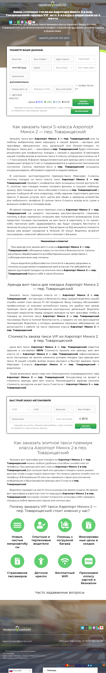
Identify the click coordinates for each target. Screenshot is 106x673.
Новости (70, 12)
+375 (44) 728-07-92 (70, 641)
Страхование (95, 651)
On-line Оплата (81, 111)
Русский (15, 670)
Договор (67, 651)
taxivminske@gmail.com (17, 641)
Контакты (87, 12)
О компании (52, 12)
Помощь (51, 670)
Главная (18, 12)
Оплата (80, 651)
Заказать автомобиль (83, 102)
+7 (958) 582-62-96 (92, 641)
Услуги (35, 12)
